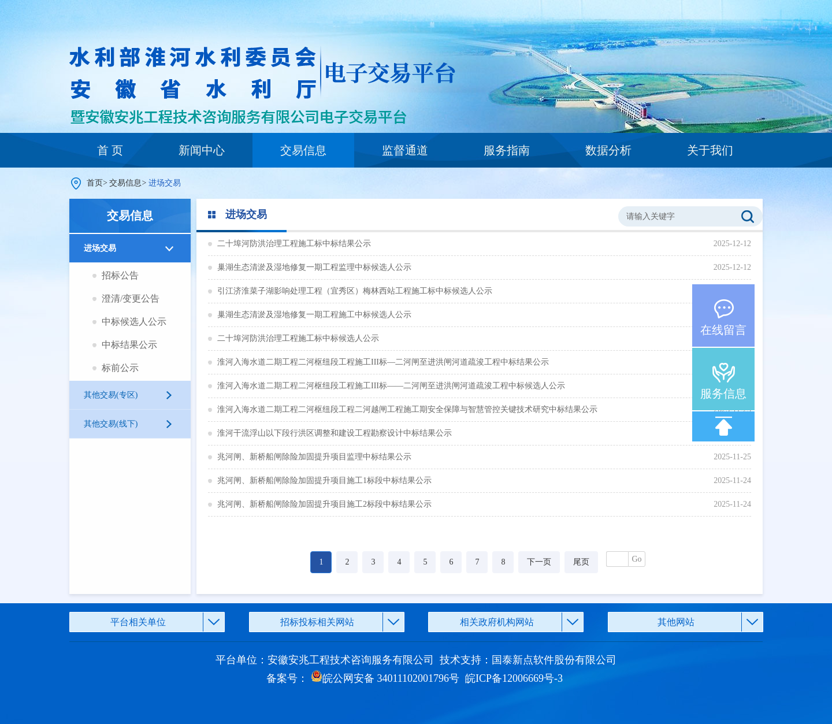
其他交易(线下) (111, 423)
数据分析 (608, 150)
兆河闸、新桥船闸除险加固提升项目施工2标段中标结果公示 (324, 504)
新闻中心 (202, 150)
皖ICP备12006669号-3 (514, 678)
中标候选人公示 (134, 321)
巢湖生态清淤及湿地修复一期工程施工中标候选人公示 (314, 314)
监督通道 (405, 150)
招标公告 (120, 275)
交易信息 (303, 150)
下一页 (539, 562)
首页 (95, 183)
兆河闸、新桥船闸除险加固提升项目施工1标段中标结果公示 (324, 480)
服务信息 (723, 393)
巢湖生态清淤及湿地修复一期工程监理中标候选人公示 (314, 267)
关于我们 (710, 150)
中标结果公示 (129, 345)
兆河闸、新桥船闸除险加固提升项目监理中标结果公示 (314, 456)
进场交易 (100, 248)
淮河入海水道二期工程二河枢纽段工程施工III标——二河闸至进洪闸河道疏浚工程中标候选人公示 (391, 385)
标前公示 (120, 368)
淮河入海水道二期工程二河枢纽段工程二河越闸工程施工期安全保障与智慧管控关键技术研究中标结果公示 (407, 409)
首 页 (110, 150)
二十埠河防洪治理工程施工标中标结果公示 (294, 243)
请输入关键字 (650, 216)
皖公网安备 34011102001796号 (385, 678)
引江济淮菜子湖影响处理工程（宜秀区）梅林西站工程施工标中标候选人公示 (354, 291)
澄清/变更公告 (130, 298)
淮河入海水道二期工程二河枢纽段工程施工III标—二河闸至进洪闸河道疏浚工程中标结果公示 (383, 362)
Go (636, 559)
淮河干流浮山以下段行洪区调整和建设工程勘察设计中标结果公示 (334, 433)
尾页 (581, 562)
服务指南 (507, 150)
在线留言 (723, 330)
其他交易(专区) (111, 395)
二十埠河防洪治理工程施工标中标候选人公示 (298, 338)
